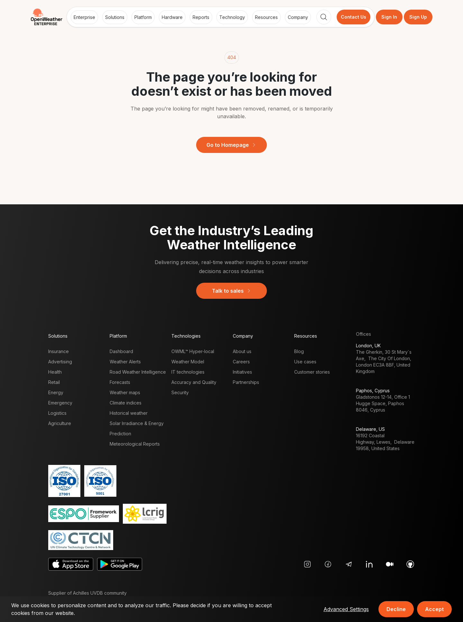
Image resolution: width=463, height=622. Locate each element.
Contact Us (353, 17)
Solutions (114, 17)
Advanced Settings (346, 609)
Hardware (172, 17)
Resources (266, 17)
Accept (434, 609)
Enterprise (84, 17)
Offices (363, 334)
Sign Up (418, 17)
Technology (232, 17)
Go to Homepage (231, 145)
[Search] (323, 17)
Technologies (186, 336)
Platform (143, 17)
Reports (201, 17)
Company (298, 17)
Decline (396, 609)
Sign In (389, 17)
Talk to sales (231, 291)
